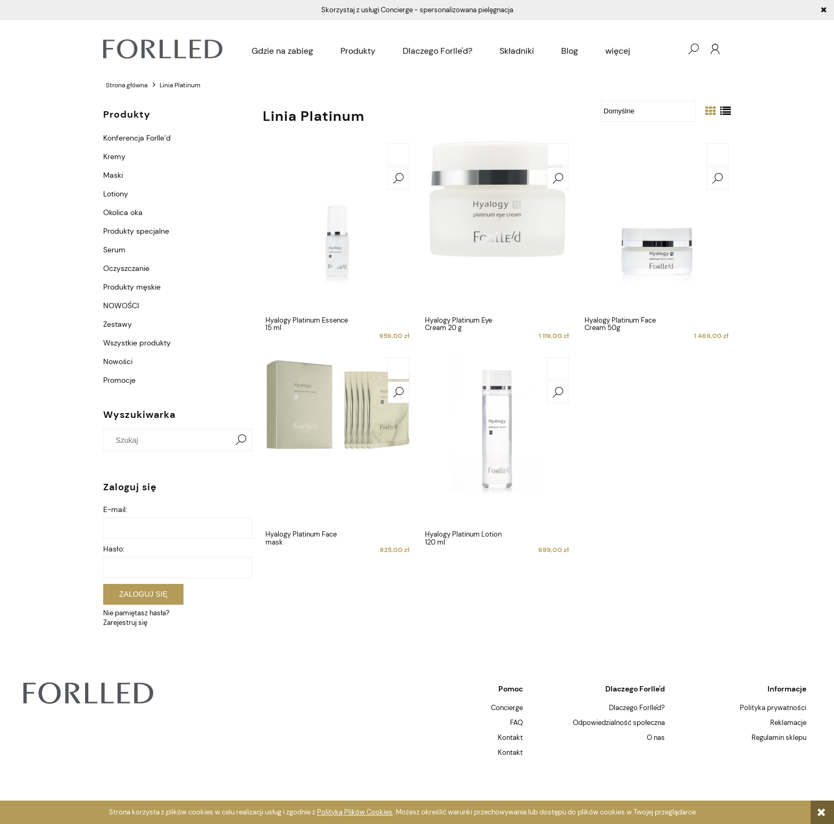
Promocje (119, 380)
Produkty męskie (132, 287)
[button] (398, 178)
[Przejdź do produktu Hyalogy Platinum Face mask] (337, 440)
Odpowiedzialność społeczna (619, 722)
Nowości (117, 361)
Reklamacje (788, 722)
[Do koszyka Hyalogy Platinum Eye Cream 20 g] (558, 154)
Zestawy (117, 324)
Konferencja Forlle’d (137, 138)
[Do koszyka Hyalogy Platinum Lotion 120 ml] (558, 368)
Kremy (114, 156)
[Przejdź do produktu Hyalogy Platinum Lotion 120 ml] (496, 440)
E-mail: (115, 509)
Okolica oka (123, 212)
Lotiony (115, 194)
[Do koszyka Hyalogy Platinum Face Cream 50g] (717, 154)
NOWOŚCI (121, 305)
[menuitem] (282, 51)
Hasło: (113, 549)
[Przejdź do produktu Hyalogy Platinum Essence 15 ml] (337, 226)
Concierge (507, 707)
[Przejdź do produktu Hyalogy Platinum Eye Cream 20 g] (496, 226)
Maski (113, 175)
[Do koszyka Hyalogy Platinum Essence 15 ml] (398, 154)
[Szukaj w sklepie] (169, 440)
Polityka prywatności (773, 707)
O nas (656, 737)
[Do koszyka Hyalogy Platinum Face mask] (398, 368)
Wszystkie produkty (137, 343)
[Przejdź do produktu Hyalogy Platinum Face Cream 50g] (656, 226)
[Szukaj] (241, 440)
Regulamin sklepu (779, 737)
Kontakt (510, 737)
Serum (114, 249)
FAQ (516, 722)
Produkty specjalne (136, 231)
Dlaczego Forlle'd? (637, 707)
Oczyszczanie (126, 268)
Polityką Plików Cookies (355, 812)
